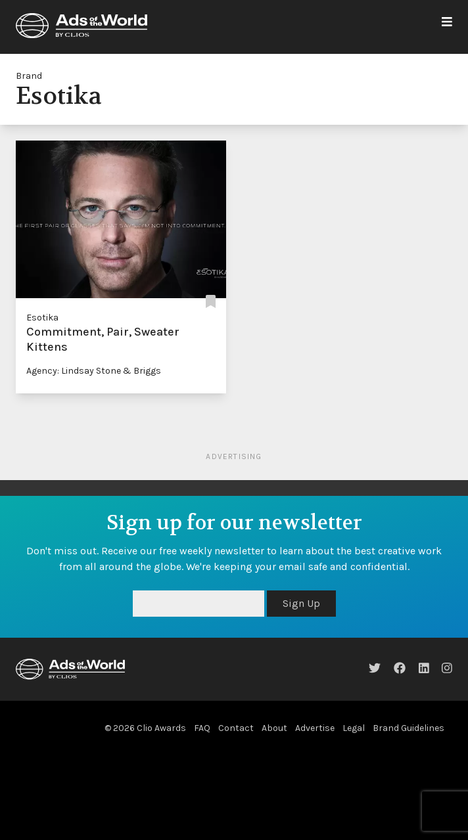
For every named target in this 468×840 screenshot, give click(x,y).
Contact (236, 728)
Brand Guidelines (408, 728)
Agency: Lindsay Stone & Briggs (93, 370)
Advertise (315, 728)
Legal (353, 728)
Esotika (42, 317)
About (274, 728)
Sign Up (301, 603)
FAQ (202, 728)
